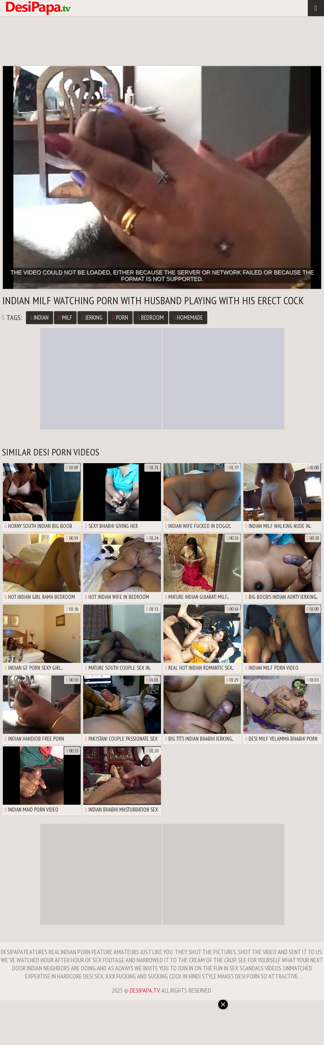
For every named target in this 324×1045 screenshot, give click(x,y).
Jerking (92, 317)
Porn (120, 317)
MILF (65, 317)
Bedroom (151, 317)
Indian (39, 317)
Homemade (188, 317)
